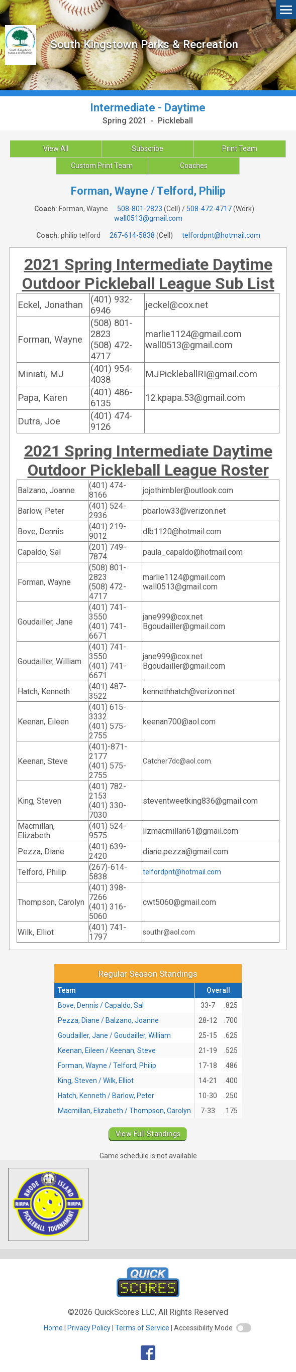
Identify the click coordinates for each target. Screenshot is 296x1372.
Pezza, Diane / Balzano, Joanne (108, 1020)
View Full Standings (148, 1134)
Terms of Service (142, 1328)
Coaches (194, 166)
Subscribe (147, 148)
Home (53, 1328)
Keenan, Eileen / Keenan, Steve (107, 1050)
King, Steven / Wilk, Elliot (96, 1081)
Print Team (239, 148)
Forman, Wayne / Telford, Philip (107, 1065)
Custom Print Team (102, 166)
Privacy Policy (89, 1328)
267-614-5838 (132, 235)
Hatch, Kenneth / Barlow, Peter (106, 1096)
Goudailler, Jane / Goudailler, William (114, 1035)
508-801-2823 (139, 209)
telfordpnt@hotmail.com (221, 235)
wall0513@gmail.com (148, 218)
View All (55, 148)
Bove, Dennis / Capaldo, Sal (101, 1005)
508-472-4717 (209, 209)
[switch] (243, 1327)
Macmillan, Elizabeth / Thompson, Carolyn (124, 1111)
